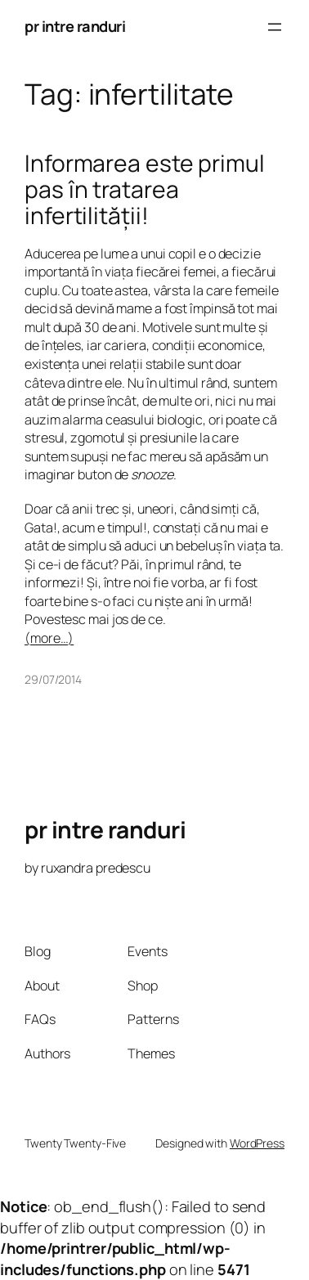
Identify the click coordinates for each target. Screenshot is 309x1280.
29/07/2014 (53, 679)
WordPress (257, 1143)
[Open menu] (274, 27)
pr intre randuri (75, 26)
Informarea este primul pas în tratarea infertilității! (145, 189)
